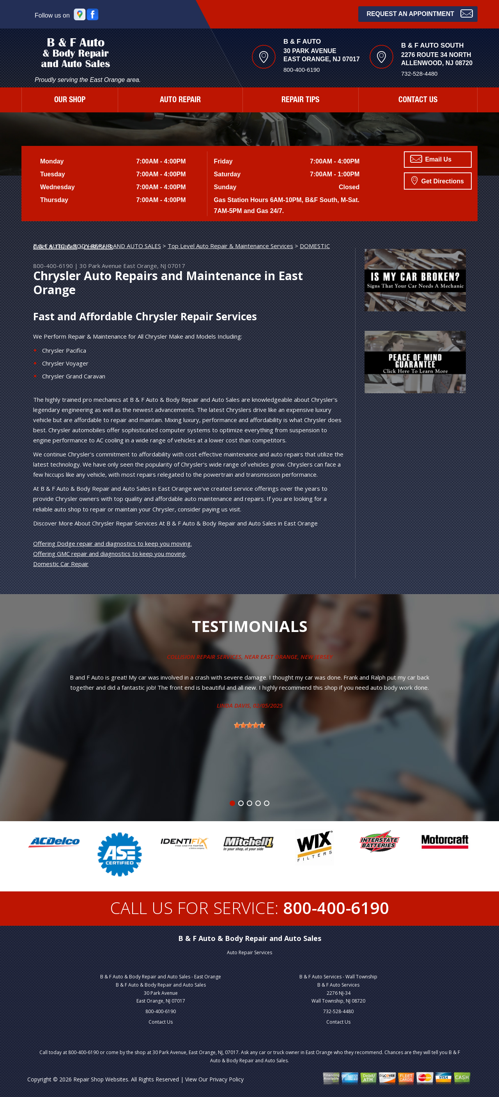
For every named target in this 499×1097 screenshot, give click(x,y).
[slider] (249, 725)
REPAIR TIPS (300, 101)
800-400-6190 (301, 69)
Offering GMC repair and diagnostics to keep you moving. (109, 553)
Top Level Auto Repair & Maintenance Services (230, 246)
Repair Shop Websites (100, 1079)
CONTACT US (417, 101)
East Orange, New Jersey (296, 656)
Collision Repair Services (204, 656)
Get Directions (437, 180)
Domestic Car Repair (60, 564)
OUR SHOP (69, 101)
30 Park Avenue (101, 266)
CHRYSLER (98, 246)
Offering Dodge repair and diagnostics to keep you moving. (112, 543)
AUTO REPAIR (180, 101)
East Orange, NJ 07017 (154, 266)
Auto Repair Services (249, 952)
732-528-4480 (338, 1011)
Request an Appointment (419, 13)
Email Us (430, 159)
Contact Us (161, 1022)
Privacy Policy (226, 1079)
